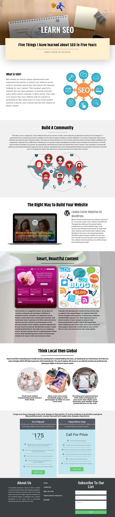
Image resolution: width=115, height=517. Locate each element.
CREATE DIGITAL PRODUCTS (53, 496)
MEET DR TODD (49, 491)
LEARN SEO (47, 487)
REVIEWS (46, 500)
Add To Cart (38, 472)
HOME (46, 483)
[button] (57, 20)
